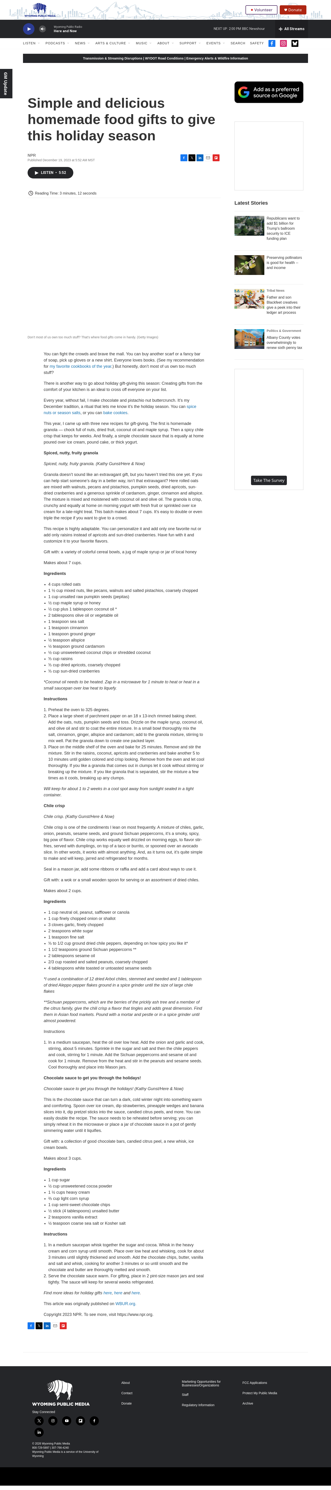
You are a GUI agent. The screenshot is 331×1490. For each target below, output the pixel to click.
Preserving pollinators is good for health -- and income (284, 267)
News (80, 48)
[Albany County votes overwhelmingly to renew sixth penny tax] (249, 343)
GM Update (6, 83)
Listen (29, 48)
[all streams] (291, 33)
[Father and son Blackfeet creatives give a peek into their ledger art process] (249, 303)
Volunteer (262, 12)
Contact (126, 1397)
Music (141, 48)
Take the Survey (269, 484)
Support (188, 48)
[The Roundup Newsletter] (269, 160)
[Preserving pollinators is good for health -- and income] (249, 269)
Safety (257, 48)
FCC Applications (255, 1387)
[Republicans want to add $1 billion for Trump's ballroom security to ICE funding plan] (249, 230)
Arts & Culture (110, 48)
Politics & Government (284, 335)
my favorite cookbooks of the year (80, 370)
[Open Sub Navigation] (39, 48)
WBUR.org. (125, 1308)
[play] (28, 33)
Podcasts (55, 48)
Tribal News (276, 295)
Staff (185, 1399)
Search (238, 48)
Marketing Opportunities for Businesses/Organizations (201, 1387)
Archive (248, 1408)
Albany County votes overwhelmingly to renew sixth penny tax (284, 347)
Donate (296, 12)
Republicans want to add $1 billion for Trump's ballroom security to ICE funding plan (283, 233)
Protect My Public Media (260, 1397)
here (107, 1297)
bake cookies (115, 417)
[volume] (42, 33)
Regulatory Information (198, 1409)
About (163, 48)
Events (213, 48)
